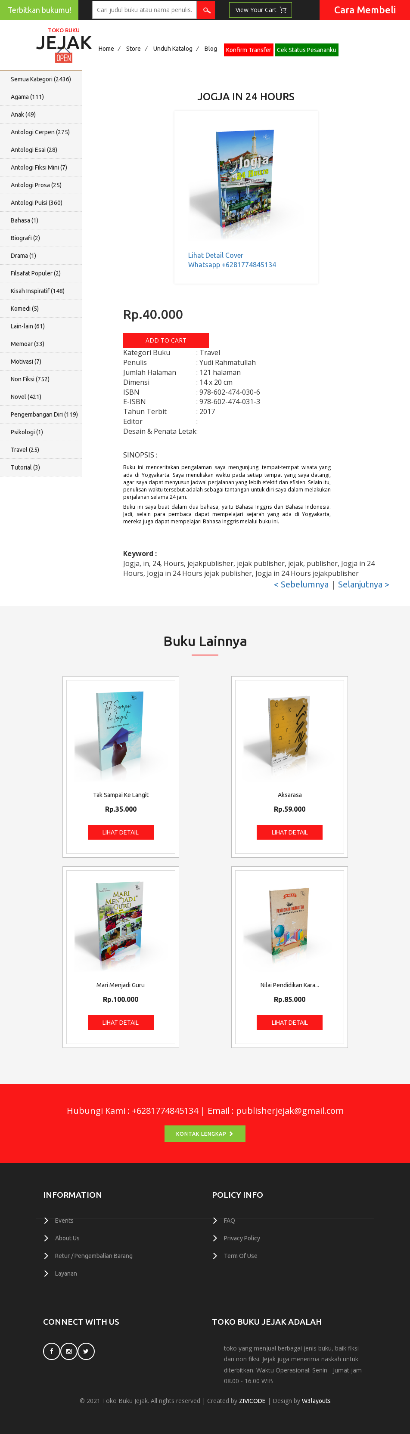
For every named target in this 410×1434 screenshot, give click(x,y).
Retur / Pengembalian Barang (94, 1255)
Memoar (27, 343)
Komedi (25, 308)
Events (64, 1220)
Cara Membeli (365, 9)
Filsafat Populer (36, 273)
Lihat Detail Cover (215, 255)
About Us (67, 1238)
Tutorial (25, 467)
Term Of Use (241, 1255)
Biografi (25, 238)
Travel (25, 449)
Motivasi (26, 361)
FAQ (229, 1220)
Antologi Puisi (36, 202)
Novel (26, 396)
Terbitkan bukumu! (39, 10)
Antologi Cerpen (40, 132)
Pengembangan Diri (44, 414)
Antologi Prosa (36, 185)
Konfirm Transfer (248, 49)
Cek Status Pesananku (306, 49)
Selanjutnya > (363, 584)
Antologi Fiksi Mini (39, 167)
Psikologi (27, 432)
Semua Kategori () (41, 79)
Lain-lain (28, 326)
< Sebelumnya (301, 584)
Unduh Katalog (173, 48)
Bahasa (24, 220)
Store (133, 48)
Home (106, 48)
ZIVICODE (252, 1400)
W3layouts (316, 1400)
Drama (23, 255)
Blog (211, 48)
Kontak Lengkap (205, 1134)
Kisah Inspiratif (38, 290)
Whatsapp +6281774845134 (232, 265)
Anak (23, 114)
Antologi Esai (34, 149)
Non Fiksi (30, 379)
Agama (27, 96)
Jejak (64, 40)
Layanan (66, 1273)
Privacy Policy (242, 1238)
